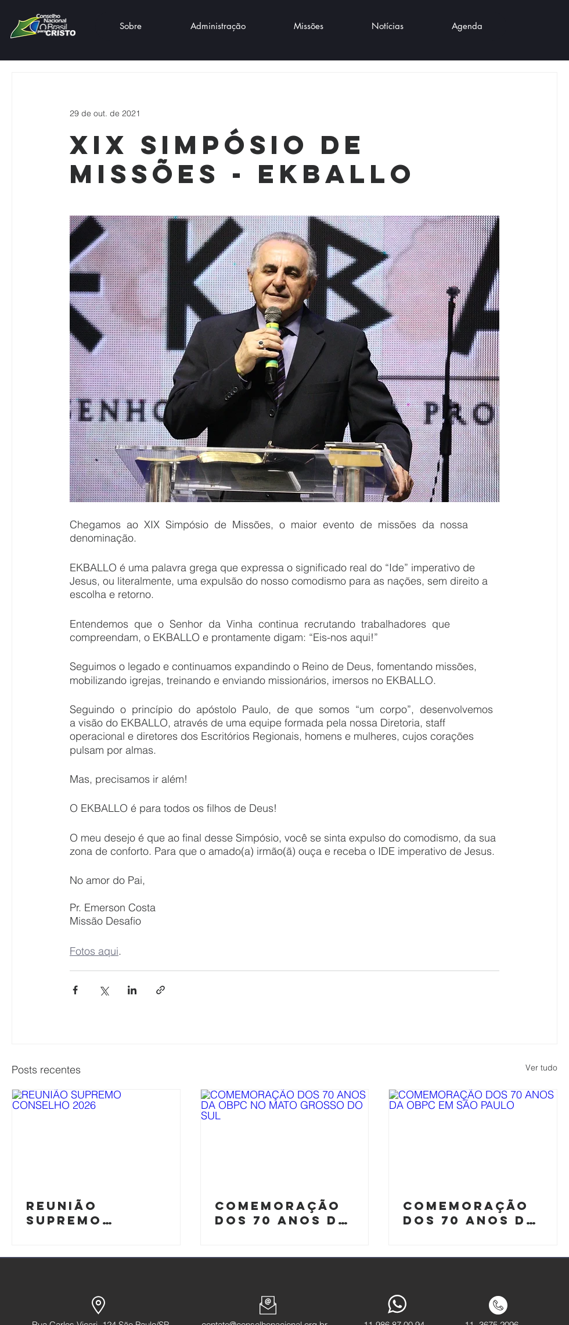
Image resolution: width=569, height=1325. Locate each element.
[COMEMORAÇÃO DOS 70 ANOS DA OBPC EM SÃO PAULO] (473, 1137)
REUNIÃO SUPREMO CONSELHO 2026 (91, 1212)
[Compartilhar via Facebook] (75, 989)
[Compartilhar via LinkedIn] (132, 989)
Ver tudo (541, 1067)
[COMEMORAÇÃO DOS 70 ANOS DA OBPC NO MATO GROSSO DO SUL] (285, 1137)
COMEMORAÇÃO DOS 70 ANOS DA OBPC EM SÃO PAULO (469, 1212)
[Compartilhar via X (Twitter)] (103, 989)
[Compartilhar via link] (160, 989)
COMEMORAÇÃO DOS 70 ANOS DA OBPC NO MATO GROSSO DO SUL (281, 1212)
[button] (130, 26)
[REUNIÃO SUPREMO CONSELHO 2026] (96, 1137)
